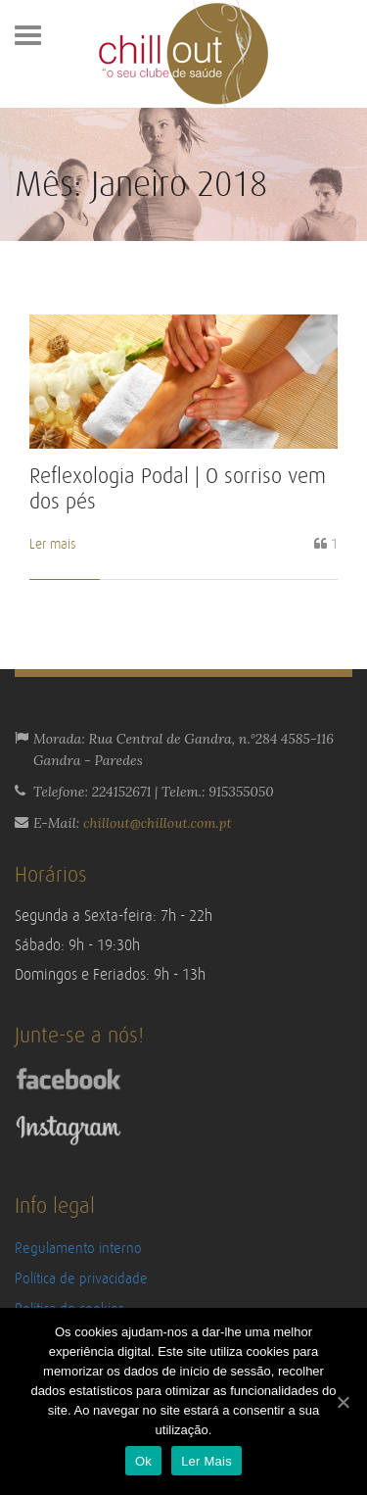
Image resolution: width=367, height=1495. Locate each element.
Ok (143, 1461)
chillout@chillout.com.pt (157, 823)
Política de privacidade (81, 1279)
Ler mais (52, 545)
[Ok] (342, 1402)
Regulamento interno (78, 1248)
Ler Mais (206, 1461)
